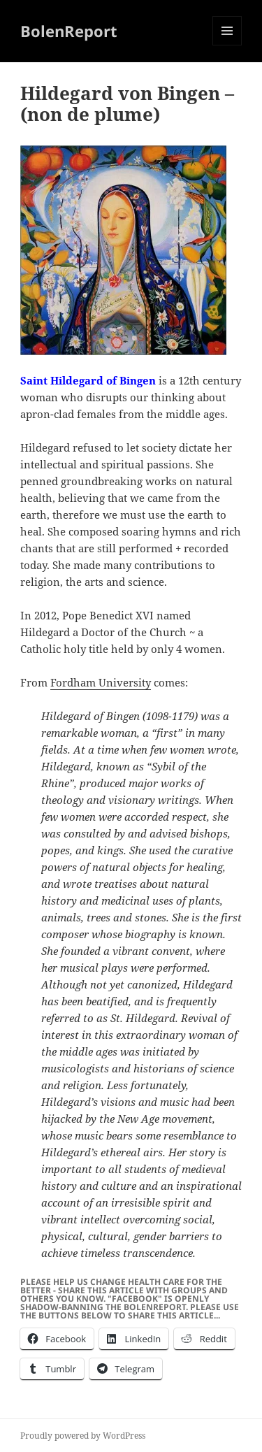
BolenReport (68, 30)
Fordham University (100, 682)
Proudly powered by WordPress (82, 1436)
